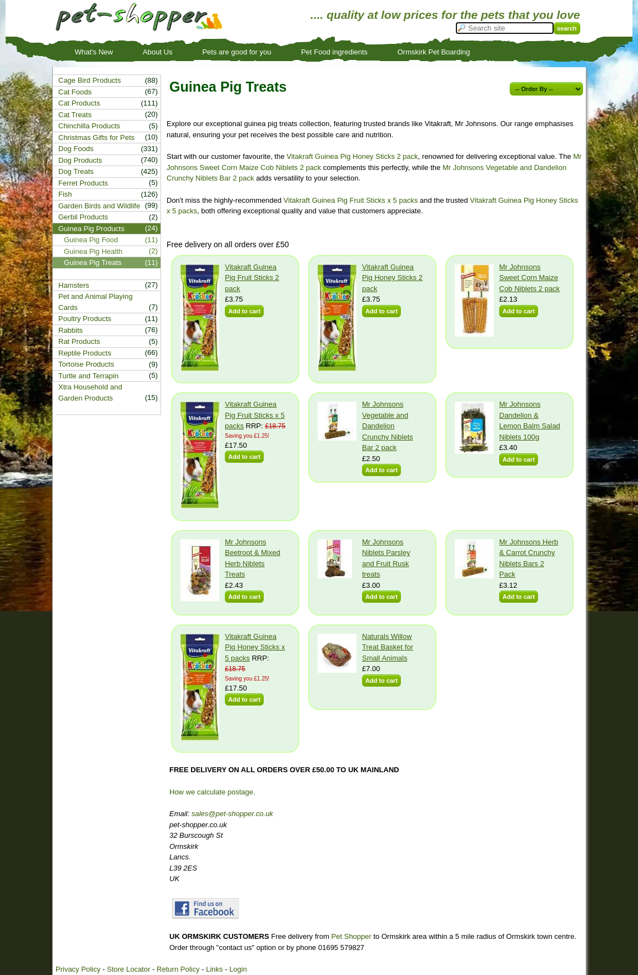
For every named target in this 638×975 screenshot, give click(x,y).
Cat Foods (75, 92)
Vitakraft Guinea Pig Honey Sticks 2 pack (352, 156)
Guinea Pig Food (91, 240)
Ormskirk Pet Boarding (434, 52)
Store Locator (128, 969)
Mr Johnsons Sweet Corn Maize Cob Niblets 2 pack (529, 278)
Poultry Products (84, 318)
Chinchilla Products (89, 126)
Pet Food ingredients (334, 52)
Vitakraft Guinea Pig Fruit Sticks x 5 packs (351, 200)
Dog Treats (76, 171)
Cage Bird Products (89, 80)
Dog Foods (76, 148)
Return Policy (178, 969)
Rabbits (70, 330)
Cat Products (79, 103)
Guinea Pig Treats (93, 262)
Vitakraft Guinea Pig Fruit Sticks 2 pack (252, 278)
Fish (65, 194)
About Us (157, 52)
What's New (94, 52)
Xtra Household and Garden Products (90, 392)
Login (238, 969)
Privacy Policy (78, 969)
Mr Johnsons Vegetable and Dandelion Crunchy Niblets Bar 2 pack (387, 426)
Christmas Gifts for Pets (96, 137)
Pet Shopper (351, 936)
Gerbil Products (83, 217)
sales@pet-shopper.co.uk (232, 813)
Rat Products (79, 341)
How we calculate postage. (212, 792)
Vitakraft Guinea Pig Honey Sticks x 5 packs (255, 647)
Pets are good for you (236, 52)
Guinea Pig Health (93, 251)
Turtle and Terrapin (88, 376)
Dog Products (80, 160)
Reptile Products (84, 353)
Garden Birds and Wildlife (99, 206)
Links (214, 969)
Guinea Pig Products (91, 228)
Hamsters (73, 285)
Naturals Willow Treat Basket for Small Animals (387, 647)
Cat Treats (75, 115)
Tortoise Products (86, 364)
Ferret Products (83, 183)
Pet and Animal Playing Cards (95, 302)
